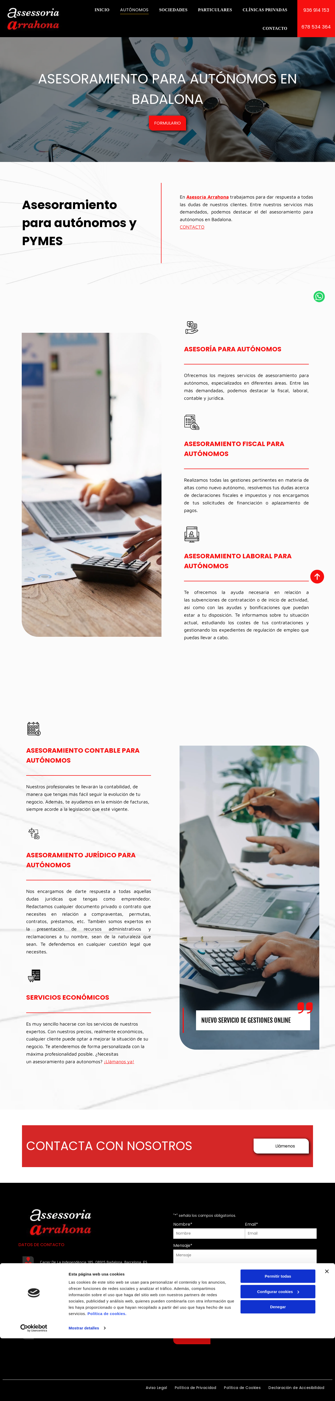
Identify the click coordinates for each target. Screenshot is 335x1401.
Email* (251, 1224)
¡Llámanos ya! (119, 1061)
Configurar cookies (278, 1361)
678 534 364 (52, 1309)
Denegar (278, 1376)
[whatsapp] (319, 700)
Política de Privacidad (239, 1313)
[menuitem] (102, 9)
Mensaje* (182, 1245)
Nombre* (182, 1224)
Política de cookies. (106, 1383)
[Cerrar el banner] (327, 1341)
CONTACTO (192, 227)
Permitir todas (278, 1346)
